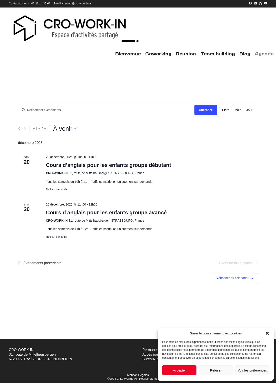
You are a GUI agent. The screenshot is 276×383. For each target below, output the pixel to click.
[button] (267, 333)
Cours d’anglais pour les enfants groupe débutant (108, 165)
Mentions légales (138, 375)
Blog (244, 54)
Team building (217, 54)
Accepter (179, 370)
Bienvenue (128, 54)
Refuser (216, 370)
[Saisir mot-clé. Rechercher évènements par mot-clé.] (106, 110)
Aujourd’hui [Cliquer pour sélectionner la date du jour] (39, 128)
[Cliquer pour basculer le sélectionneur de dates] (64, 128)
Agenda (264, 54)
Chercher (205, 110)
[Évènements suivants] (25, 128)
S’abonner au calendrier (232, 278)
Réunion (186, 54)
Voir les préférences (252, 370)
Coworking (158, 54)
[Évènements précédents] (19, 128)
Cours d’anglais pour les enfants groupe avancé (106, 212)
